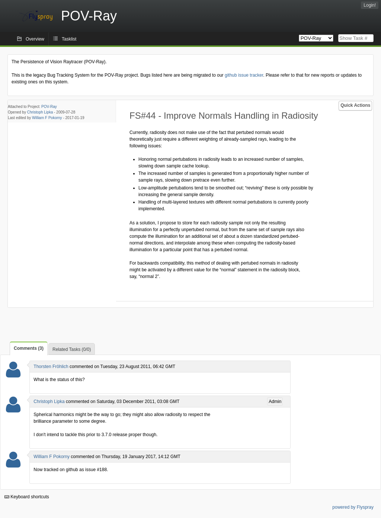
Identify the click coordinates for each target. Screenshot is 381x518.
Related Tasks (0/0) (71, 349)
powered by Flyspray (353, 507)
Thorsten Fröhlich (50, 366)
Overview (35, 39)
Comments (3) (29, 348)
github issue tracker (244, 75)
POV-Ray (49, 107)
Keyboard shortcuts (26, 496)
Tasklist (69, 39)
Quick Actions (355, 105)
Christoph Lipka (40, 112)
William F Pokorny (47, 118)
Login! (370, 5)
